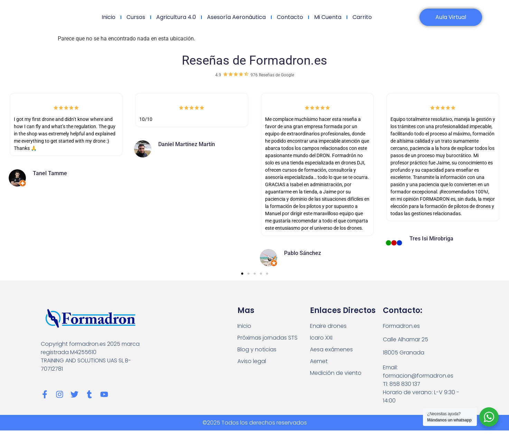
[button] (242, 274)
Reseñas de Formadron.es (254, 60)
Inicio (108, 17)
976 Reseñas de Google (272, 75)
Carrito (362, 17)
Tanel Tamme (50, 173)
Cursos (135, 17)
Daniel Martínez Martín (186, 144)
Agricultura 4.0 (176, 17)
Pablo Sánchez (302, 253)
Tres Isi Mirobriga (431, 238)
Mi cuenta (327, 17)
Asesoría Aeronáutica (236, 17)
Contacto (290, 17)
